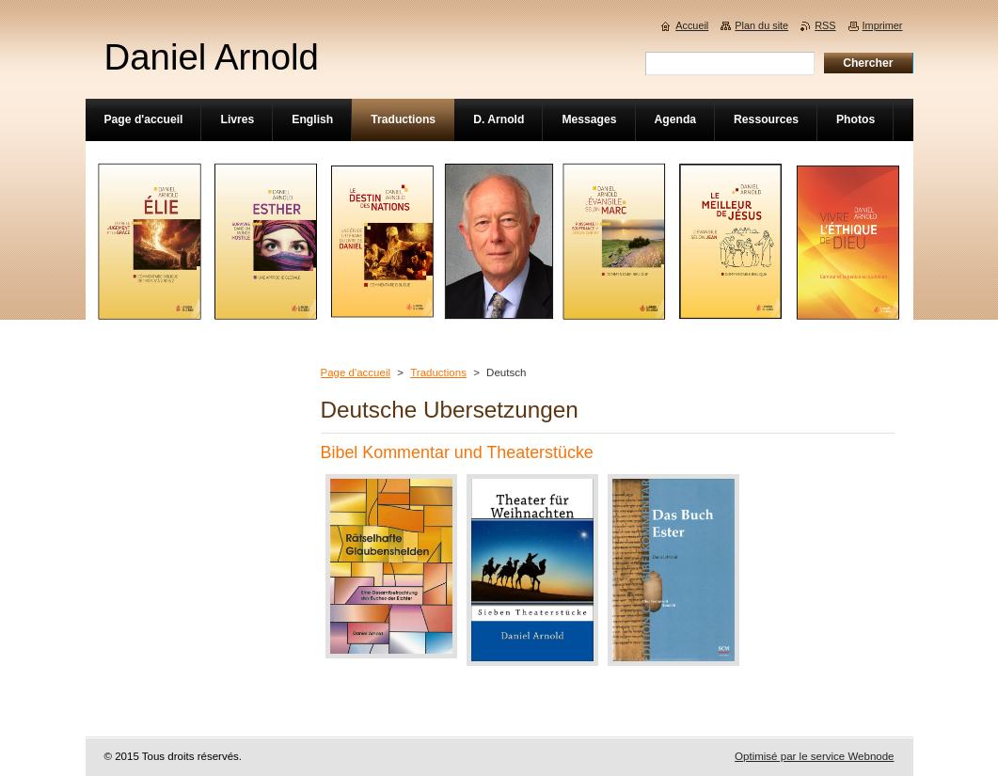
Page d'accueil (356, 372)
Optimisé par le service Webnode (814, 756)
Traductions (438, 372)
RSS (825, 25)
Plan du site (761, 25)
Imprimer (883, 25)
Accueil (691, 25)
